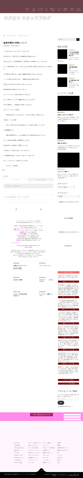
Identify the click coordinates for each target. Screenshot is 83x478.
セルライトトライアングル (33, 455)
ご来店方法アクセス (72, 9)
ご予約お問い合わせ (78, 9)
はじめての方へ (27, 9)
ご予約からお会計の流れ (19, 447)
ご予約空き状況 (33, 9)
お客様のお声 (16, 450)
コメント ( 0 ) (16, 179)
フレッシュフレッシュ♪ (45, 265)
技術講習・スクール (47, 462)
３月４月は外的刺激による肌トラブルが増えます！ (74, 54)
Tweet (3, 170)
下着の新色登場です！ (73, 67)
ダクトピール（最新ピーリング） (35, 442)
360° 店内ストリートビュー (19, 457)
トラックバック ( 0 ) (41, 179)
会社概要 (59, 442)
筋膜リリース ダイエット (33, 445)
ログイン (19, 196)
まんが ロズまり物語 (18, 462)
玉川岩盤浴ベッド (46, 450)
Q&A (58, 452)
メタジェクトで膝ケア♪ (63, 171)
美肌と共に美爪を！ (63, 143)
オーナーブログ (46, 457)
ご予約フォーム (32, 227)
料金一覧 (59, 460)
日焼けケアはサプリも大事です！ (66, 114)
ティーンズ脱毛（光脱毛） (33, 447)
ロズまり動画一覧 (17, 460)
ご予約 (58, 462)
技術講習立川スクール (65, 9)
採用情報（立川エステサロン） (63, 450)
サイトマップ (59, 455)
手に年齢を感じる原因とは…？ (74, 81)
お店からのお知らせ (15, 45)
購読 (61, 402)
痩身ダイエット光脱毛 (53, 9)
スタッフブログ (46, 455)
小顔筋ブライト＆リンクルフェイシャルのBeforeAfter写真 (20, 267)
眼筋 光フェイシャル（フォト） (34, 452)
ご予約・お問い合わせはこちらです (41, 414)
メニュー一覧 (46, 9)
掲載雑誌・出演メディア (47, 452)
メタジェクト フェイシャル (33, 450)
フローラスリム (46, 445)
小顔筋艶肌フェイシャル (33, 457)
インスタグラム (46, 460)
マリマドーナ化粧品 (47, 442)
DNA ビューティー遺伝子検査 (48, 447)
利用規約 (59, 445)
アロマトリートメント (32, 460)
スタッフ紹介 (16, 452)
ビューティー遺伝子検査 (68, 383)
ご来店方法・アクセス (18, 455)
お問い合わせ (59, 457)
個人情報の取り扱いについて (63, 447)
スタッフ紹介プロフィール (40, 9)
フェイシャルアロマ (59, 9)
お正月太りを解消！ (18, 279)
